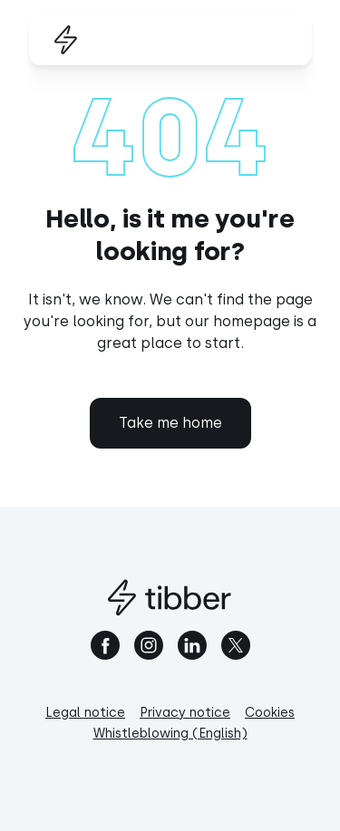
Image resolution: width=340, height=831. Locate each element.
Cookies (270, 712)
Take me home (170, 422)
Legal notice (85, 712)
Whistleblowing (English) (170, 733)
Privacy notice (185, 712)
